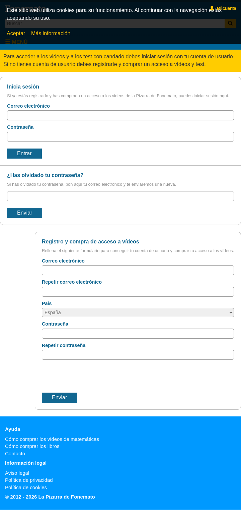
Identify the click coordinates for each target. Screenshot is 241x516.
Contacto (15, 453)
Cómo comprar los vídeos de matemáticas (52, 439)
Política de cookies (26, 487)
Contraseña (20, 127)
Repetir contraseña (63, 345)
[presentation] (93, 376)
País (47, 303)
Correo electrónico (28, 106)
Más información (50, 33)
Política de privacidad (29, 480)
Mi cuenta (223, 8)
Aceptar (16, 33)
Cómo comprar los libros (32, 446)
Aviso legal (17, 473)
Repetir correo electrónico (72, 282)
